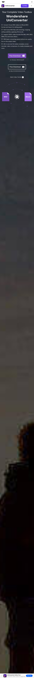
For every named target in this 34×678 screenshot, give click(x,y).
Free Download (14, 56)
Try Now (24, 6)
